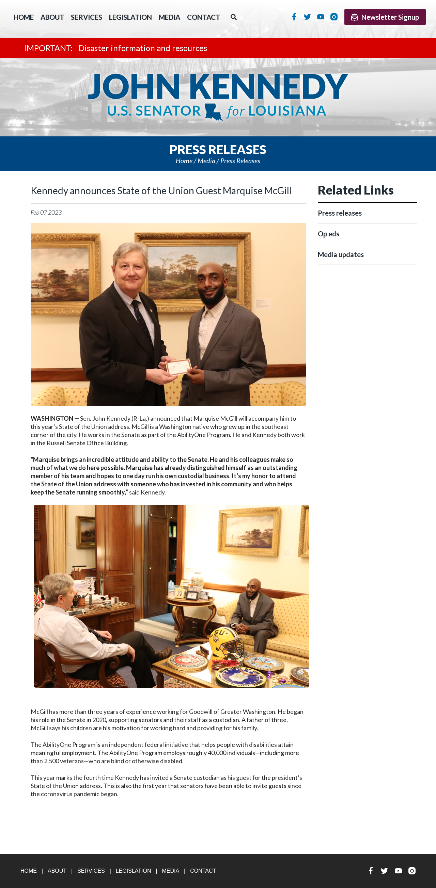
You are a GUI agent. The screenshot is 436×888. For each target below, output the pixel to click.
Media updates (341, 254)
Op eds (328, 234)
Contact (203, 17)
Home (184, 160)
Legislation (130, 17)
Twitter (307, 16)
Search (233, 17)
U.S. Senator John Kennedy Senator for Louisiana (218, 97)
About (52, 17)
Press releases (240, 160)
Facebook (294, 16)
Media (169, 17)
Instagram (334, 16)
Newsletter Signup (385, 17)
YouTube (320, 16)
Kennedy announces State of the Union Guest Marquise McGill (161, 190)
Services (86, 17)
